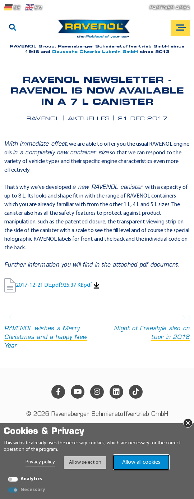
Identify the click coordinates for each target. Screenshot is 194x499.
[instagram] (97, 392)
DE (12, 7)
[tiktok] (136, 392)
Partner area (169, 8)
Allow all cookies (141, 462)
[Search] (12, 28)
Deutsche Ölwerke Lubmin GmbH (95, 52)
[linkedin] (116, 392)
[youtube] (77, 392)
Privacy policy (40, 462)
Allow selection (85, 462)
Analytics (31, 479)
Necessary (32, 490)
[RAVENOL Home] (95, 31)
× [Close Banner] (188, 423)
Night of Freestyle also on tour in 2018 (145, 328)
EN (33, 7)
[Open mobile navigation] (180, 28)
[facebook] (58, 392)
